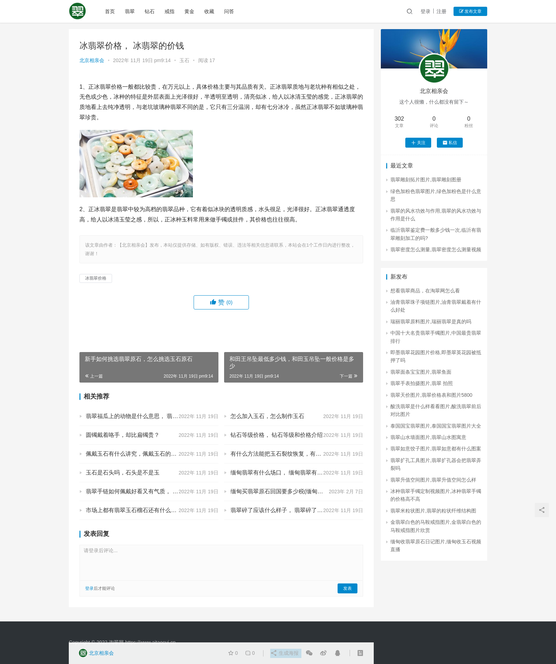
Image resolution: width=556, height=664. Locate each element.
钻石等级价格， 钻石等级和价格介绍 (276, 435)
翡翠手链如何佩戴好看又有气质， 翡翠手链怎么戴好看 (152, 491)
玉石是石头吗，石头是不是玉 (123, 473)
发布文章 (470, 11)
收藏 (210, 11)
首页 (111, 11)
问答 (230, 11)
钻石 (150, 11)
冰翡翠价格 (95, 278)
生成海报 (284, 653)
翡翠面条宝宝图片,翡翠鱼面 (420, 372)
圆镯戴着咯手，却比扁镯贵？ (123, 435)
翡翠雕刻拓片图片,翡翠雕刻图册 (425, 179)
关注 (418, 142)
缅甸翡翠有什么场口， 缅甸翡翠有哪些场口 (285, 473)
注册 (441, 11)
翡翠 (130, 11)
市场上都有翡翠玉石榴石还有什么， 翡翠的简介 (146, 510)
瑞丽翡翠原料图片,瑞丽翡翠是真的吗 (430, 321)
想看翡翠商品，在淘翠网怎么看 (425, 290)
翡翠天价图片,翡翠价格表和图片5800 (431, 395)
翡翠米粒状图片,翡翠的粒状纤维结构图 (433, 511)
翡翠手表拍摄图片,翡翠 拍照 (421, 383)
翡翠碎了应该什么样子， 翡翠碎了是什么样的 (287, 510)
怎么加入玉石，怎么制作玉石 (267, 416)
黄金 (190, 11)
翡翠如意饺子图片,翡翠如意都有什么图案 (435, 448)
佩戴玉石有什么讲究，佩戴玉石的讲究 (134, 454)
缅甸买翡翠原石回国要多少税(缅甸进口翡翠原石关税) (296, 491)
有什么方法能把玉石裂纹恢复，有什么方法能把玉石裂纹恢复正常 (296, 454)
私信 (450, 142)
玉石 (184, 60)
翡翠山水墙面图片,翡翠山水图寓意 (428, 437)
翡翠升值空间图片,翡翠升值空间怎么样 (433, 480)
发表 (347, 588)
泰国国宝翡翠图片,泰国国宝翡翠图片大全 (435, 426)
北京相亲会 (91, 60)
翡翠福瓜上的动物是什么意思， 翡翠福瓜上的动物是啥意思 (152, 416)
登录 (425, 11)
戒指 (170, 11)
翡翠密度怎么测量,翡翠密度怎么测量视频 (435, 249)
